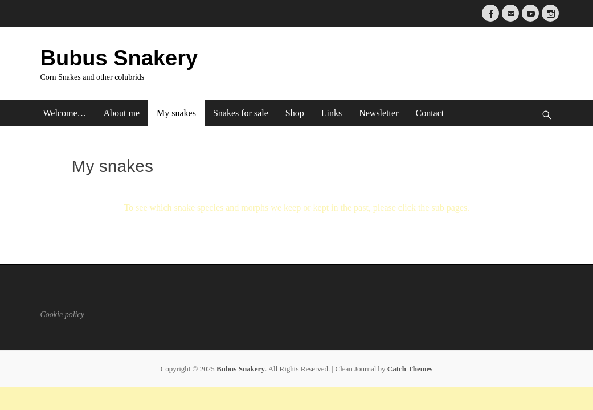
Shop (294, 113)
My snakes (176, 113)
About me (122, 113)
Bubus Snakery (119, 58)
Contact (429, 113)
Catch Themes (410, 368)
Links (331, 113)
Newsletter (378, 113)
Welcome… (65, 113)
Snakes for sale (240, 113)
